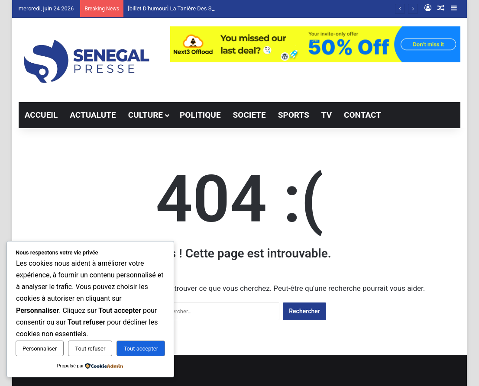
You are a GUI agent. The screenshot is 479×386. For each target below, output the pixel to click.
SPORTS (293, 115)
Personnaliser (40, 348)
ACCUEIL (41, 115)
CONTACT (362, 115)
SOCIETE (249, 115)
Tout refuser (90, 348)
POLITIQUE (200, 115)
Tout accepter (140, 348)
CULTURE (145, 115)
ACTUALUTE (93, 115)
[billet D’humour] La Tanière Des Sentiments (182, 8)
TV (326, 115)
